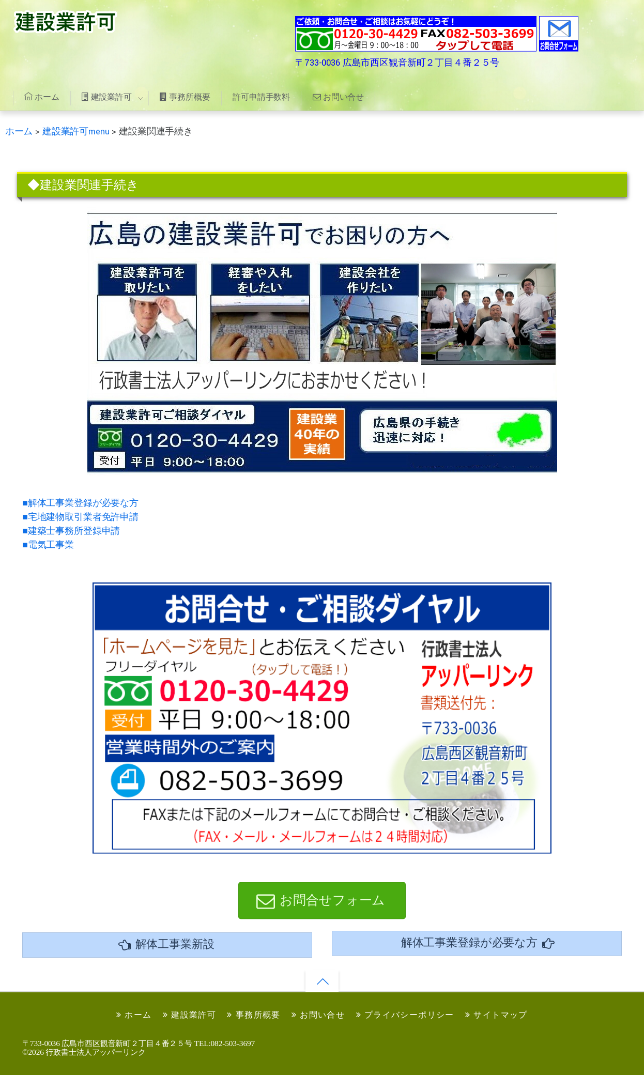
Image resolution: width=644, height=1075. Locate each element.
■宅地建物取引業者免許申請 (80, 517)
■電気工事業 (48, 545)
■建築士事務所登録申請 (71, 531)
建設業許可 (106, 97)
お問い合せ (338, 97)
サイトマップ (496, 1014)
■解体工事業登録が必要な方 (80, 503)
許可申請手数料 (261, 97)
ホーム (41, 96)
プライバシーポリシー (405, 1014)
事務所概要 (185, 97)
